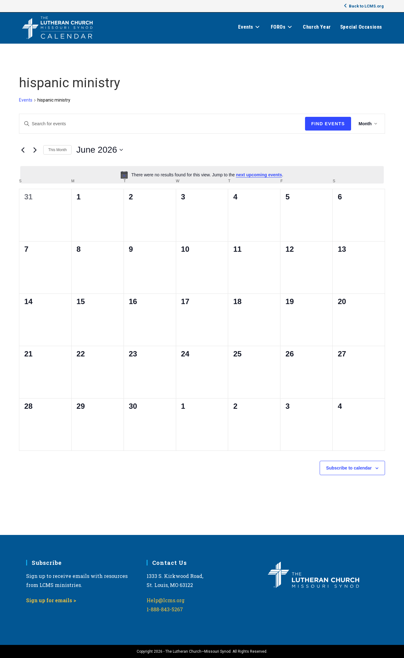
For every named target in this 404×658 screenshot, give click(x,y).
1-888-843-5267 (165, 609)
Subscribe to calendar (349, 467)
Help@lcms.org (166, 600)
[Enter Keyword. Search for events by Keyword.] (162, 124)
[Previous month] (22, 150)
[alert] (202, 175)
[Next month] (35, 150)
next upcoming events (259, 174)
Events (25, 100)
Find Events (328, 123)
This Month (57, 150)
